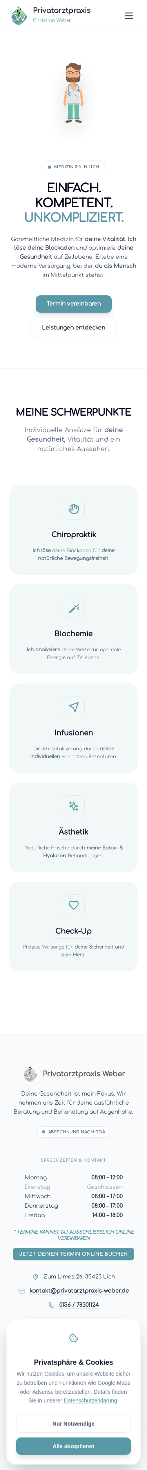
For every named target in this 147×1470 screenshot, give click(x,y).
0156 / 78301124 (79, 1305)
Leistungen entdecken (73, 328)
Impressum (73, 1365)
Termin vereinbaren (74, 304)
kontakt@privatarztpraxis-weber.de (79, 1291)
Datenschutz (73, 1378)
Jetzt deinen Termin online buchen (73, 1254)
